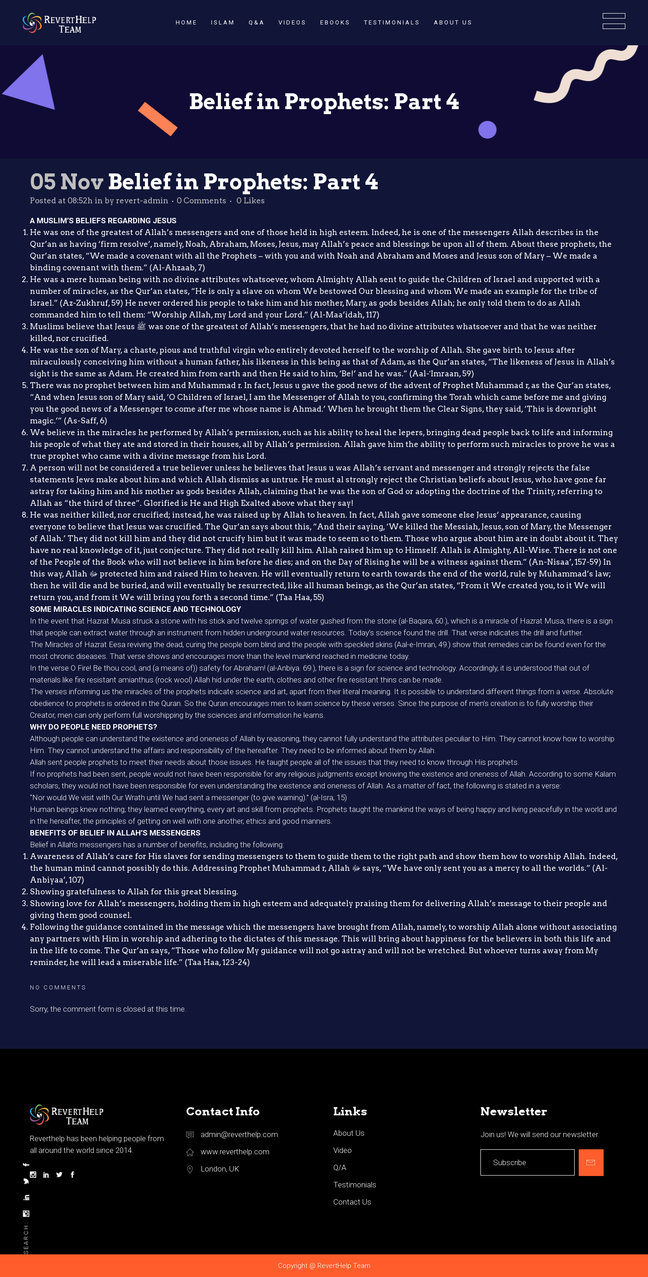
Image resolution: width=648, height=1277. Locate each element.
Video (342, 1150)
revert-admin (142, 200)
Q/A (339, 1167)
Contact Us (352, 1201)
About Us (349, 1133)
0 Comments (201, 200)
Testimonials (354, 1184)
